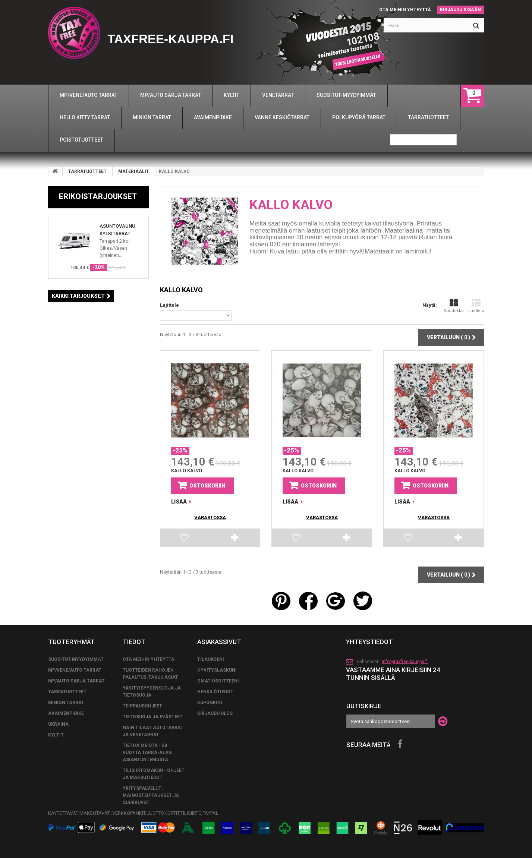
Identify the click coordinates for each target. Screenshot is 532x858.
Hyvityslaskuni (217, 670)
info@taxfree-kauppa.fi (405, 661)
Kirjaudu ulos (215, 713)
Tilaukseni (210, 659)
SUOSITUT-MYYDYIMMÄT (76, 659)
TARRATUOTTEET (87, 171)
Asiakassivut (219, 642)
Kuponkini (209, 702)
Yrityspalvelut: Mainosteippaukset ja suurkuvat (151, 795)
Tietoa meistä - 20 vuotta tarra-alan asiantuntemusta (147, 752)
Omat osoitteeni (218, 681)
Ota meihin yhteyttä (405, 9)
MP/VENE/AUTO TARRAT (74, 670)
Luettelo (476, 306)
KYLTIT (56, 735)
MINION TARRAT (66, 702)
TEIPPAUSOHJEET (142, 706)
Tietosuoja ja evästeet (153, 716)
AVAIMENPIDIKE (66, 713)
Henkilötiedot (215, 691)
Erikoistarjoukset (98, 196)
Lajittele (169, 305)
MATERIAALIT (133, 171)
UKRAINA (58, 724)
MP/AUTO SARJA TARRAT (76, 681)
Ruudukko (454, 306)
